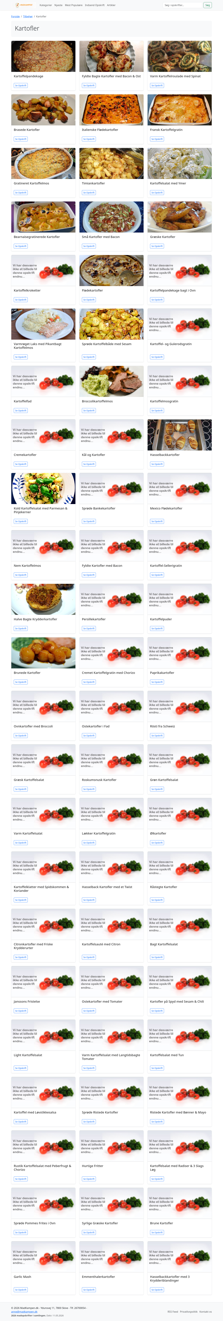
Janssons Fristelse (27, 1001)
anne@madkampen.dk (24, 1311)
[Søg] (182, 5)
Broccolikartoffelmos (97, 401)
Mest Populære (74, 5)
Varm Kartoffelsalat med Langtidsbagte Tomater (111, 1057)
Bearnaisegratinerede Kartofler (37, 237)
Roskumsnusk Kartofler (99, 780)
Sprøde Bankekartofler (98, 508)
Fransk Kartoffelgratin (166, 130)
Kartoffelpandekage (28, 76)
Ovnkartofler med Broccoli (33, 726)
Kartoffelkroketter (27, 290)
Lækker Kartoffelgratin (99, 833)
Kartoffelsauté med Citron (101, 944)
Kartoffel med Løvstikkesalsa (35, 1112)
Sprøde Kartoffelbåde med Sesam (106, 344)
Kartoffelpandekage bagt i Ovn (173, 290)
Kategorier (46, 5)
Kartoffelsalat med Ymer (168, 183)
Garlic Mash (22, 1277)
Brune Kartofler (161, 1223)
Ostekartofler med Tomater (102, 1001)
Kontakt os (205, 1311)
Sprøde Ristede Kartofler (100, 1112)
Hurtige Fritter (92, 1166)
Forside (15, 16)
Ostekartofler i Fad (95, 726)
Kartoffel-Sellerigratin (166, 565)
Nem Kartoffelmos (27, 565)
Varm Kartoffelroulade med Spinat (175, 76)
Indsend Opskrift (95, 5)
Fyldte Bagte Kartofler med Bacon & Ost (111, 76)
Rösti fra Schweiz (162, 726)
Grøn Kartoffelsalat (164, 780)
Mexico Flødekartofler (166, 508)
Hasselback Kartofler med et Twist (107, 887)
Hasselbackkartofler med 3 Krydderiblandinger (170, 1279)
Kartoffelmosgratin (164, 401)
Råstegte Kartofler (163, 887)
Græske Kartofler (162, 237)
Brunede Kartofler (27, 673)
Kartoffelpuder (161, 619)
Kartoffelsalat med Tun (167, 1055)
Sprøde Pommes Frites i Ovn (34, 1223)
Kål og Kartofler (93, 455)
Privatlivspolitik (189, 1311)
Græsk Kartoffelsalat (29, 780)
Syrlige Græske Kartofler (100, 1223)
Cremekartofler (25, 455)
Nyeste (59, 5)
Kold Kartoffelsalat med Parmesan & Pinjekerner (40, 510)
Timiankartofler (93, 183)
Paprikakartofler (162, 673)
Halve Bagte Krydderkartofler (35, 619)
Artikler (111, 5)
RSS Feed (173, 1311)
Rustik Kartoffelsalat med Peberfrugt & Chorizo (42, 1168)
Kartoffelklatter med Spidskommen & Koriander (41, 889)
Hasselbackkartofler (165, 455)
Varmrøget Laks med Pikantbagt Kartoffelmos (37, 346)
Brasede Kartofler (27, 130)
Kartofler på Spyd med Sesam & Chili (177, 1001)
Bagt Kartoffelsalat (164, 944)
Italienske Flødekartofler (100, 130)
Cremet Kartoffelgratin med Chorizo (108, 673)
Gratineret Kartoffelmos (31, 183)
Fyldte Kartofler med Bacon (102, 565)
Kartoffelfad (23, 401)
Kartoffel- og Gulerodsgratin (171, 344)
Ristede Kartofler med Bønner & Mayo (178, 1112)
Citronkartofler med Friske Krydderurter (33, 946)
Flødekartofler (92, 290)
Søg (208, 5)
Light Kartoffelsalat (28, 1055)
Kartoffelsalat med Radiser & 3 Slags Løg (177, 1168)
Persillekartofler (94, 619)
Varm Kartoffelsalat (28, 833)
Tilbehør (28, 16)
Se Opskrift (20, 85)
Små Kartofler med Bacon (101, 237)
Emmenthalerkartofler (98, 1277)
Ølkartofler (158, 833)
